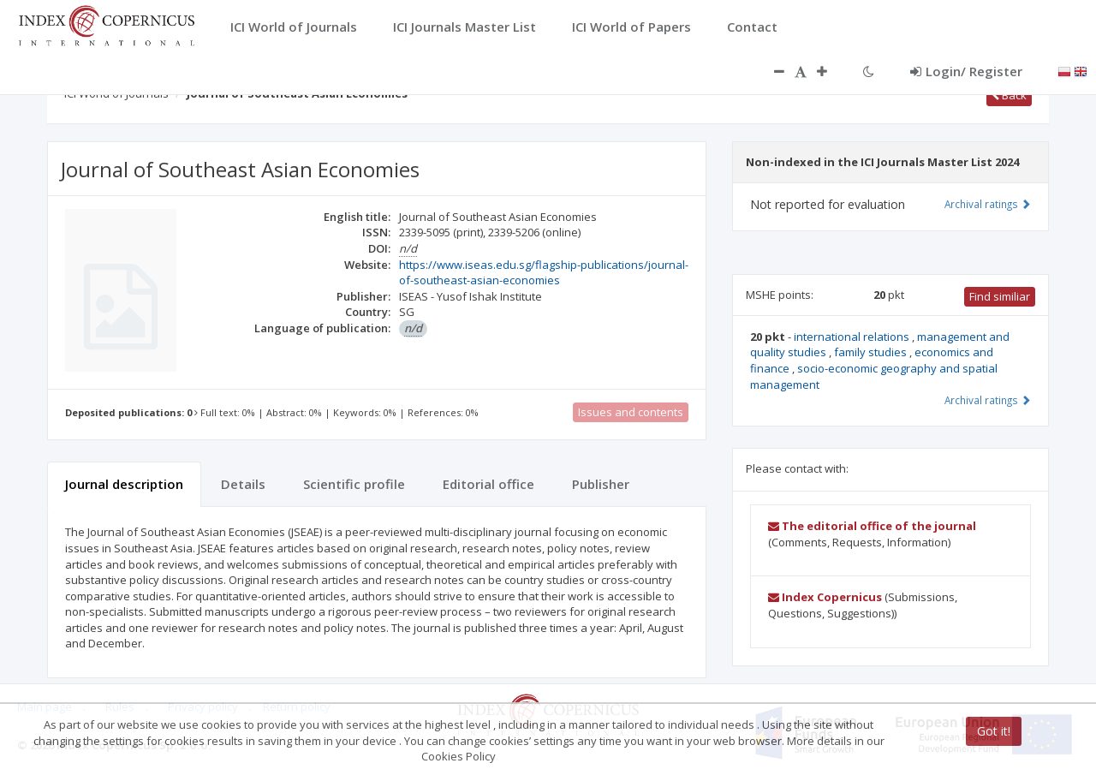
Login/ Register (966, 71)
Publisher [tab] (600, 483)
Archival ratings (987, 204)
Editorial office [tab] (488, 483)
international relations (853, 336)
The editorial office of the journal (872, 526)
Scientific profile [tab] (354, 483)
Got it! (993, 731)
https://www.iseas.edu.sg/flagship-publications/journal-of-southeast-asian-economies (543, 273)
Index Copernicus (825, 597)
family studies (871, 352)
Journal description (124, 483)
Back (1009, 95)
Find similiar (999, 296)
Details (243, 483)
